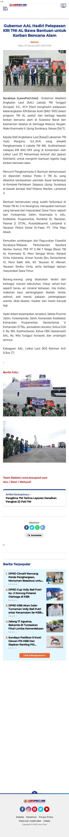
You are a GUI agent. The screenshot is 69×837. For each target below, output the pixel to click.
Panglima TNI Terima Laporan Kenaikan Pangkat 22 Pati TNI (31, 499)
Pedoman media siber (30, 821)
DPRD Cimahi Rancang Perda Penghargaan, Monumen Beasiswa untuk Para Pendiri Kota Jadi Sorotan (25, 577)
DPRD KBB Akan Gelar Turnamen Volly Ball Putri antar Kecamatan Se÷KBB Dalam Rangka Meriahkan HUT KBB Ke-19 (25, 609)
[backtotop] (35, 794)
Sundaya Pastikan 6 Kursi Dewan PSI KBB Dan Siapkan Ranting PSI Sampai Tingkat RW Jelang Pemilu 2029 (25, 641)
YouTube (49, 810)
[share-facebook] (26, 527)
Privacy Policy (46, 817)
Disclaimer (31, 817)
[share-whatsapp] (37, 527)
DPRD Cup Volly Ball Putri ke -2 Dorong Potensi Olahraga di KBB (24, 593)
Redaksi (20, 817)
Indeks (46, 821)
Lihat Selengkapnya (34, 655)
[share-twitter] (32, 527)
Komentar (34, 535)
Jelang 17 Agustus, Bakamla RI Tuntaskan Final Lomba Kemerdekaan (25, 625)
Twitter (42, 810)
